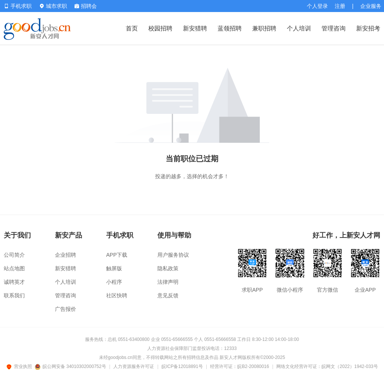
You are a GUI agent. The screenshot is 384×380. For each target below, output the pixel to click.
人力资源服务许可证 (133, 366)
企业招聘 (65, 255)
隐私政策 (167, 268)
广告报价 (65, 309)
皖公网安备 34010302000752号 (71, 366)
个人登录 (317, 6)
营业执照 (20, 366)
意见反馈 (167, 295)
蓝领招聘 (230, 28)
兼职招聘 (264, 28)
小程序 (114, 282)
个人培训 (299, 28)
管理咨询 (334, 28)
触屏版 (114, 268)
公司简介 (14, 255)
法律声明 (167, 282)
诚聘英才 (14, 282)
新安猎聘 (195, 28)
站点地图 (14, 268)
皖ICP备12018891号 (182, 366)
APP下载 (116, 255)
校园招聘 (160, 28)
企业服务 (370, 6)
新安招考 (368, 28)
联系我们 (14, 295)
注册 (340, 6)
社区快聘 (116, 295)
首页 (132, 28)
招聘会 (86, 6)
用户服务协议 (173, 255)
